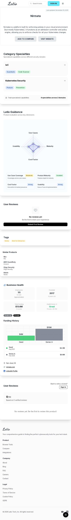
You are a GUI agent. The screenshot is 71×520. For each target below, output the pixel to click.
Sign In (63, 387)
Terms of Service (9, 493)
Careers (6, 474)
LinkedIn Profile (11, 371)
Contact (5, 478)
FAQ (4, 470)
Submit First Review (35, 224)
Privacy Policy (8, 489)
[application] (35, 145)
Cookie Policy (8, 497)
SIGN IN (53, 3)
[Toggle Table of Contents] (65, 514)
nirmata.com (10, 367)
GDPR (5, 500)
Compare (6, 448)
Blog (4, 467)
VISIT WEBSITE (47, 39)
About (5, 463)
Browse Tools (8, 444)
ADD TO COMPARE (26, 39)
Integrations (7, 452)
